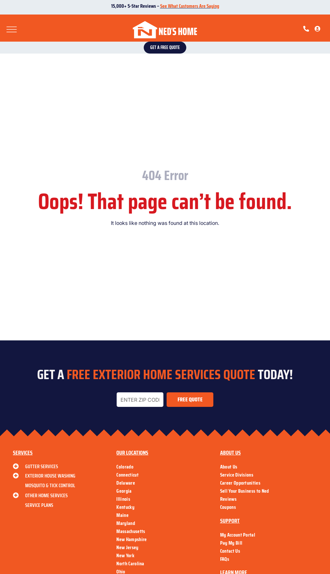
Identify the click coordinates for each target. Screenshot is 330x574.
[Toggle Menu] (11, 30)
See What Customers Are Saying (189, 6)
